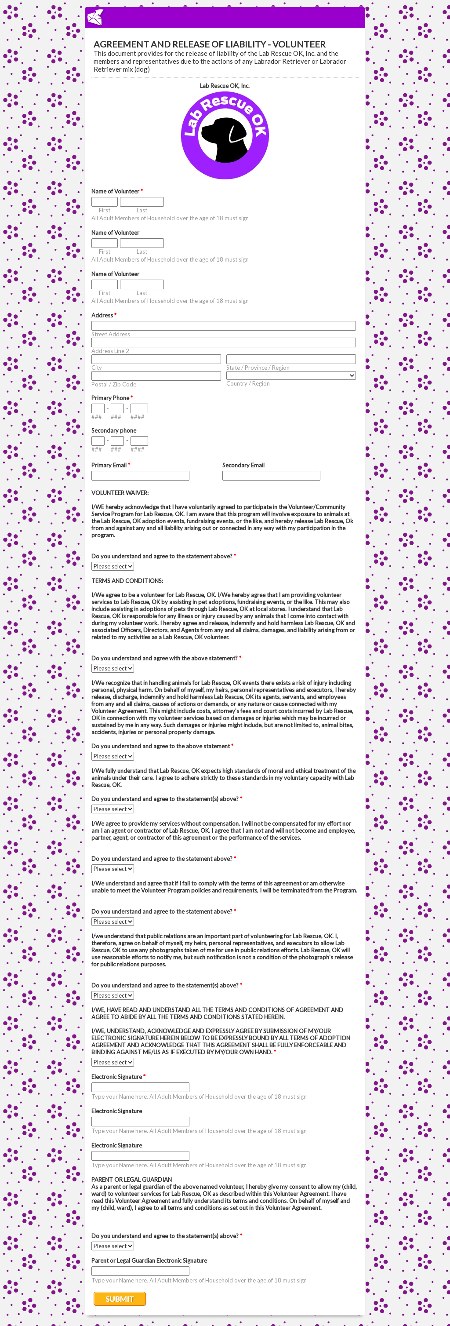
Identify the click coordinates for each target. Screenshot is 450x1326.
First (104, 210)
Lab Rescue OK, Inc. (225, 85)
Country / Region (248, 383)
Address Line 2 (110, 350)
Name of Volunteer (117, 191)
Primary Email (110, 465)
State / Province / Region (258, 367)
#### (138, 416)
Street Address (110, 334)
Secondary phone (113, 430)
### (96, 416)
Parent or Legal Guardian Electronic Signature (149, 1260)
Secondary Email (243, 465)
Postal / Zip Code (113, 384)
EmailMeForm (225, 17)
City (96, 367)
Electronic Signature (118, 1076)
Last (142, 210)
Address (103, 315)
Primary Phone (112, 397)
